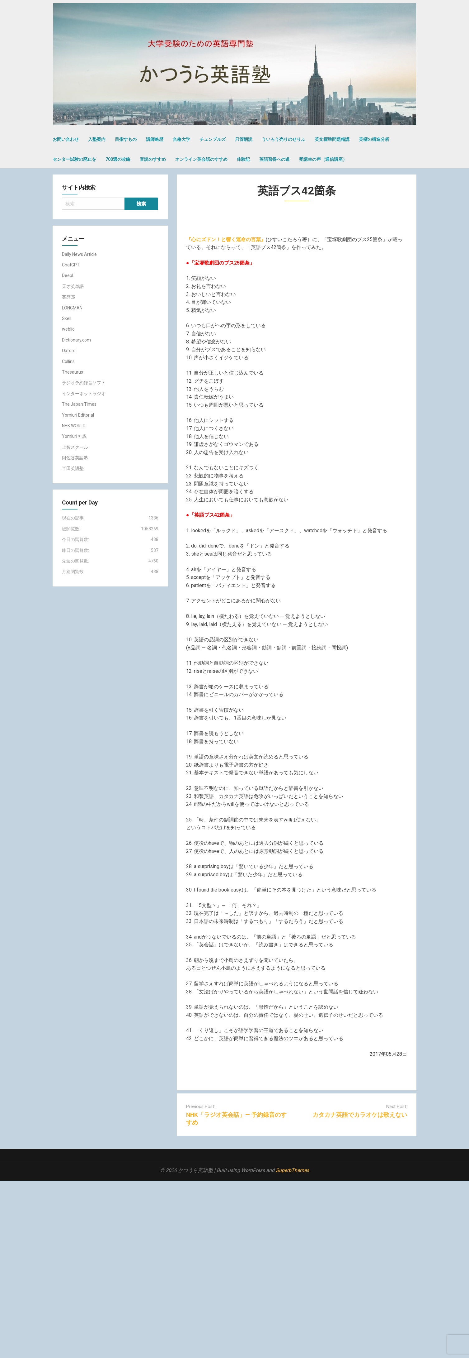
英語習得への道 (274, 159)
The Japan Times (79, 404)
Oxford (69, 350)
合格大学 (181, 139)
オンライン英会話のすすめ (201, 159)
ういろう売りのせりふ (283, 139)
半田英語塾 (73, 468)
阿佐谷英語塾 (75, 457)
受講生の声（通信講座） (323, 159)
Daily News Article (79, 254)
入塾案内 (97, 139)
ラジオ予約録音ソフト (84, 382)
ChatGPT (71, 264)
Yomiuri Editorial (78, 415)
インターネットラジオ (84, 393)
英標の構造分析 (374, 139)
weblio (68, 329)
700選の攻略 (118, 159)
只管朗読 (243, 139)
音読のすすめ (153, 159)
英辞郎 (68, 296)
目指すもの (126, 139)
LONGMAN (72, 307)
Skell (66, 318)
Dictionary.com (76, 339)
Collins (68, 361)
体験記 (243, 159)
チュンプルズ (212, 139)
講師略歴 (154, 139)
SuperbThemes (292, 1170)
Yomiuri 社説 (74, 436)
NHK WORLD (74, 425)
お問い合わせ (66, 139)
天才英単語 (73, 286)
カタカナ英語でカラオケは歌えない (359, 1114)
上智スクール (75, 447)
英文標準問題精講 (332, 139)
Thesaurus (72, 372)
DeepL (68, 275)
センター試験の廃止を (74, 159)
